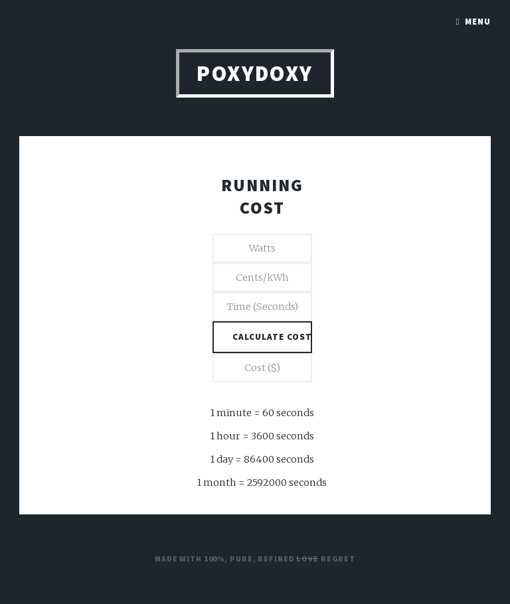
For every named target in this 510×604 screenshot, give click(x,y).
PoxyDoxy (255, 73)
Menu (478, 21)
